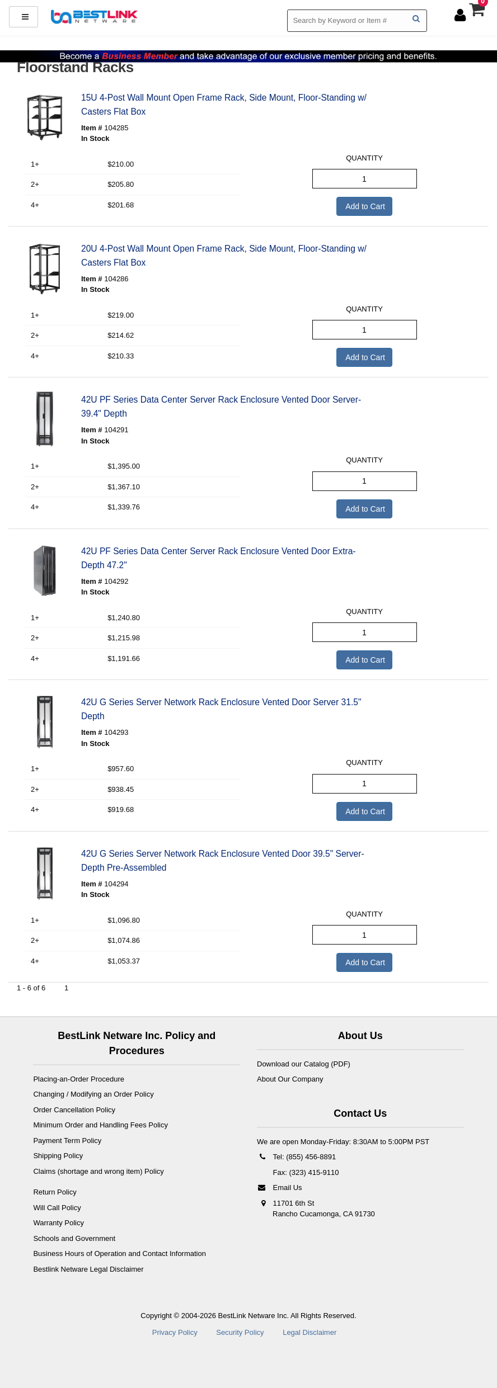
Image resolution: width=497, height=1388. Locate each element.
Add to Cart (364, 206)
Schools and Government (74, 1238)
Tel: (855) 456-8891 (296, 1157)
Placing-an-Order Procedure (78, 1079)
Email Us (279, 1187)
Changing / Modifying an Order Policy (93, 1094)
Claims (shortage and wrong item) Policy (98, 1171)
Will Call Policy (57, 1207)
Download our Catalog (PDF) (303, 1064)
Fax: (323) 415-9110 (305, 1172)
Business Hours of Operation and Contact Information (119, 1253)
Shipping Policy (58, 1155)
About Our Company (290, 1079)
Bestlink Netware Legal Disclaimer (88, 1269)
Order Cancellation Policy (74, 1110)
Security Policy (240, 1332)
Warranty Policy (58, 1223)
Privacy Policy (175, 1332)
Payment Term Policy (67, 1140)
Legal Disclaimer (309, 1332)
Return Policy (54, 1192)
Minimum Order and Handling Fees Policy (100, 1125)
